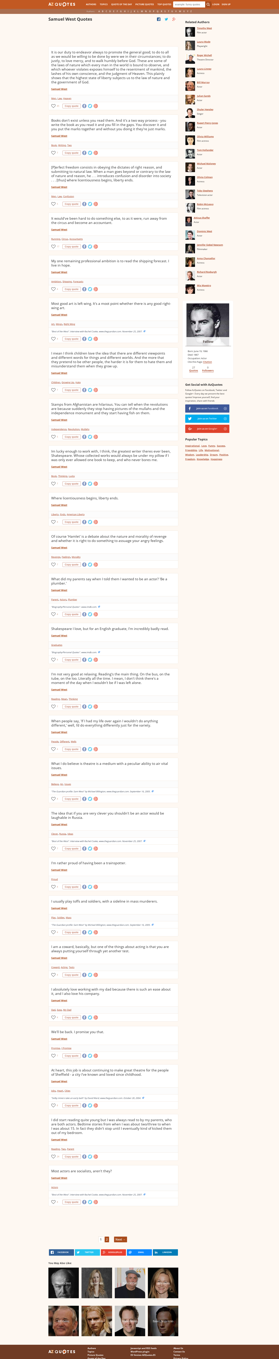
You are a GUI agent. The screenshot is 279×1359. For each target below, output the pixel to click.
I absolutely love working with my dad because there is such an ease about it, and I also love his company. (111, 991)
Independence (59, 429)
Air (61, 784)
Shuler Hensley (205, 109)
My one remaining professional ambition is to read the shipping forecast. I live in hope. (110, 263)
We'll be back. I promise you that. (77, 1032)
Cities (67, 1090)
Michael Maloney (206, 163)
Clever (54, 833)
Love (204, 445)
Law (59, 98)
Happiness (216, 459)
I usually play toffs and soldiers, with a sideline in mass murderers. (104, 901)
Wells (73, 741)
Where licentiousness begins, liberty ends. (85, 498)
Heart (60, 1090)
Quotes (193, 370)
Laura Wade (203, 41)
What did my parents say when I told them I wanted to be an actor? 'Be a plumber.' (109, 581)
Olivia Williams (205, 136)
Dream (214, 454)
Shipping (67, 281)
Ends (62, 514)
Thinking (62, 476)
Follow (208, 341)
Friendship (191, 450)
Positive (223, 454)
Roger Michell (204, 55)
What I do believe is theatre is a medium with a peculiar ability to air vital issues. (109, 765)
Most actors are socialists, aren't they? (81, 1171)
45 (58, 105)
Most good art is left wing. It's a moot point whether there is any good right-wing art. (111, 305)
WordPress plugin (140, 1351)
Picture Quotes (144, 4)
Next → (120, 1239)
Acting (64, 967)
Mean (64, 699)
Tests (71, 967)
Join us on (207, 408)
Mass (68, 917)
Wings (59, 324)
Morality (76, 557)
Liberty (55, 514)
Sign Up (226, 4)
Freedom (190, 459)
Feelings (66, 557)
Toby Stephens (205, 190)
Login (215, 4)
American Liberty (76, 514)
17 (58, 246)
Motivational (212, 450)
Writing (62, 145)
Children (55, 382)
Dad (53, 1009)
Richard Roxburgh (207, 271)
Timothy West (204, 28)
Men (53, 98)
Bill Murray (203, 82)
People (55, 741)
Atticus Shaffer (202, 217)
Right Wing (69, 324)
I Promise (66, 1048)
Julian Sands (203, 95)
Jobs (53, 1090)
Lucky (72, 476)
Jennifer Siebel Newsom (210, 244)
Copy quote (71, 106)
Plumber (72, 599)
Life (201, 450)
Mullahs (85, 429)
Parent (54, 599)
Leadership (202, 454)
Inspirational (192, 445)
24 (58, 1156)
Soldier (60, 917)
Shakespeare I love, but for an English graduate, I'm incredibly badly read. (110, 629)
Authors (91, 4)
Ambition (56, 281)
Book (54, 145)
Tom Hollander (205, 150)
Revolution (74, 429)
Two (69, 145)
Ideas (70, 833)
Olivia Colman (205, 177)
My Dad (67, 1009)
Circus (65, 239)
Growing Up (68, 382)
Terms (176, 1355)
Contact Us (179, 1351)
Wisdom (189, 454)
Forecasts (78, 281)
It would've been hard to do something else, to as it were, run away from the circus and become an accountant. (109, 220)
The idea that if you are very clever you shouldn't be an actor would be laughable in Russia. (107, 815)
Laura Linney (204, 68)
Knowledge (203, 459)
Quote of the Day (121, 4)
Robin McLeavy (205, 204)
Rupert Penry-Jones (207, 123)
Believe (55, 784)
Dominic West (204, 231)
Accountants (76, 239)
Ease (59, 1009)
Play (53, 917)
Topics (104, 4)
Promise (55, 1048)
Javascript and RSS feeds (144, 1348)
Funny (211, 445)
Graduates (56, 645)
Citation (207, 361)
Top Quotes (164, 4)
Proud (54, 879)
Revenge (55, 557)
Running (55, 239)
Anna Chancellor (206, 258)
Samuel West (59, 89)
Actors (63, 599)
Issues (67, 784)
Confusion (68, 196)
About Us (178, 1348)
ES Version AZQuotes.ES (143, 1355)
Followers (208, 370)
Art (52, 324)
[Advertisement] (113, 34)
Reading (55, 699)
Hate (78, 382)
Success (221, 445)
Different (64, 741)
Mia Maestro (204, 285)
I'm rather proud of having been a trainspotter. (88, 863)
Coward (55, 967)
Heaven (67, 98)
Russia (62, 833)
